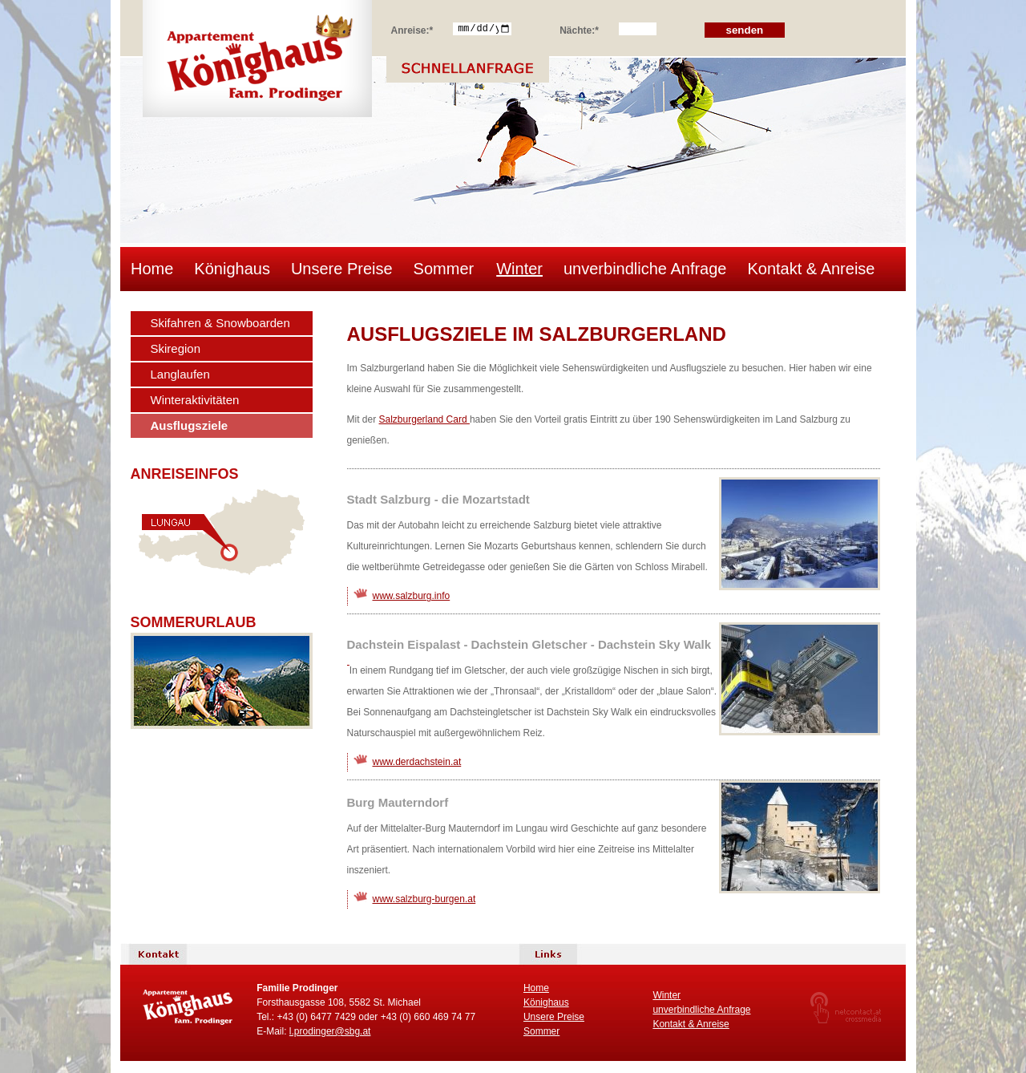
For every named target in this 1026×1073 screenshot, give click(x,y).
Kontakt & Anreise (811, 268)
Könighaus (232, 268)
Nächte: (579, 28)
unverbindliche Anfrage (644, 268)
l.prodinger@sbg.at (330, 1031)
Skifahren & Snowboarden (220, 323)
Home (152, 268)
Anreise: (412, 28)
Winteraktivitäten (195, 400)
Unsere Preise (342, 268)
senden (745, 30)
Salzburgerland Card (424, 419)
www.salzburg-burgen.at (424, 899)
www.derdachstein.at (417, 761)
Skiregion (176, 348)
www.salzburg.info (411, 595)
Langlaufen (180, 374)
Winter (519, 268)
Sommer (444, 268)
